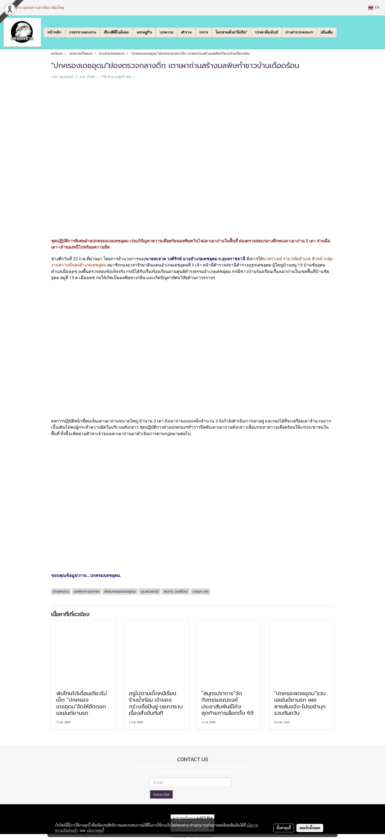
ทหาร (203, 32)
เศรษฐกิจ (144, 32)
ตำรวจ (186, 32)
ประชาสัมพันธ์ (266, 32)
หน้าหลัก (54, 32)
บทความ (166, 32)
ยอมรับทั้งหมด (309, 828)
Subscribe (161, 794)
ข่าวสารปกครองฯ (299, 32)
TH (373, 7)
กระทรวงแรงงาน (82, 32)
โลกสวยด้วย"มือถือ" (231, 32)
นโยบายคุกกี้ (95, 830)
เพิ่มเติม (327, 32)
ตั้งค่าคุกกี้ (284, 828)
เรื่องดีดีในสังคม (116, 32)
